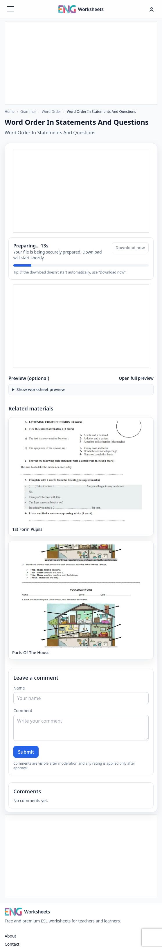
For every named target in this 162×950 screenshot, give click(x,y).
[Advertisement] (81, 62)
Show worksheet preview (41, 389)
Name (19, 688)
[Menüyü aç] (10, 9)
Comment (22, 710)
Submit (26, 752)
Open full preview (136, 378)
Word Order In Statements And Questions (101, 111)
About (10, 936)
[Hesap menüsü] (151, 9)
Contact (12, 944)
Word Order (51, 111)
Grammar (28, 111)
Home (10, 111)
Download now (130, 247)
